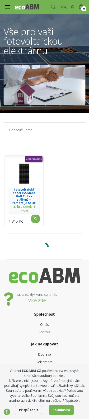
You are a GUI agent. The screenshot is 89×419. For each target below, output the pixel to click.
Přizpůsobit (28, 410)
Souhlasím (61, 410)
